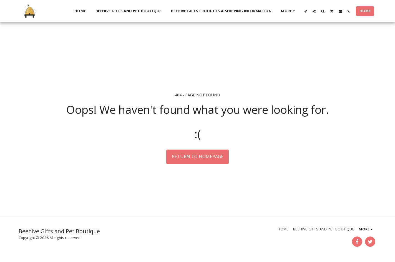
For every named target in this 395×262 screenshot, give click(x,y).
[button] (305, 11)
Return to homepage (197, 156)
